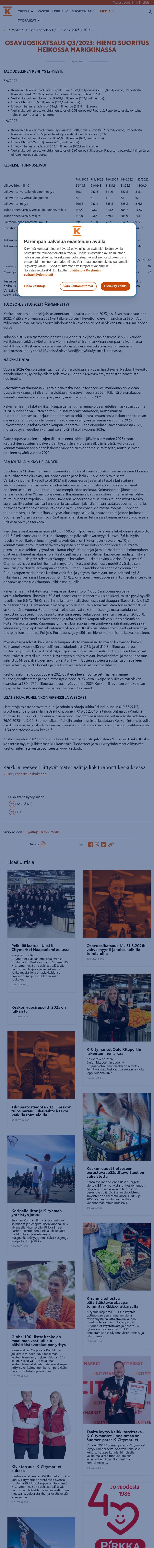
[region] (77, 259)
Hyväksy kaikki (115, 286)
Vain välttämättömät (78, 286)
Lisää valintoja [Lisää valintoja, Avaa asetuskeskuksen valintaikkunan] (35, 286)
